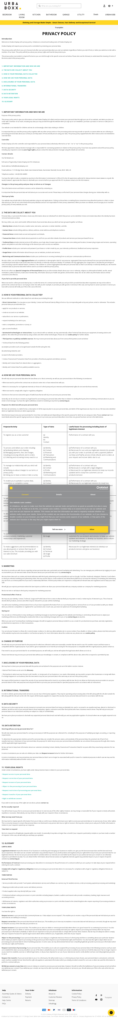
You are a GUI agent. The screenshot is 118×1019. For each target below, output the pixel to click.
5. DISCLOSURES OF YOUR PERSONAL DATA (18, 82)
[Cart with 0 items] (110, 6)
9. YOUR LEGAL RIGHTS (10, 97)
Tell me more (58, 529)
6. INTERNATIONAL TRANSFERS (14, 86)
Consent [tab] (25, 494)
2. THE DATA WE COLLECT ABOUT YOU (17, 70)
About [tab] (92, 494)
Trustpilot (59, 27)
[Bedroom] (7, 14)
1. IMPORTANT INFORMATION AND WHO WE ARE (21, 66)
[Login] (104, 6)
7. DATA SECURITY (9, 90)
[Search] (100, 4)
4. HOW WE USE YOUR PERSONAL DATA (17, 78)
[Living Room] (22, 16)
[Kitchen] (37, 14)
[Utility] (81, 14)
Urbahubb (110, 14)
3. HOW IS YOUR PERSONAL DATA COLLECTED (19, 74)
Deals (95, 14)
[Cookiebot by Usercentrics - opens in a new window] (98, 488)
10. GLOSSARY (7, 101)
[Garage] (66, 14)
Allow (92, 529)
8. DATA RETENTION (10, 94)
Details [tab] (59, 494)
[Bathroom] (51, 14)
